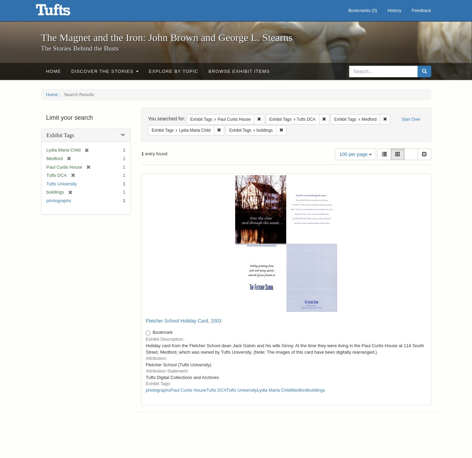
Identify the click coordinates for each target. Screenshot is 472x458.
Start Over (411, 119)
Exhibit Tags (60, 135)
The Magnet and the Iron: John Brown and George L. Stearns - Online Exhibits (61, 12)
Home (53, 71)
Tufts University (62, 183)
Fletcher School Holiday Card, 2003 (183, 321)
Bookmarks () (362, 10)
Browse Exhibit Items (239, 71)
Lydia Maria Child (274, 390)
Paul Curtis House (188, 390)
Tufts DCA (216, 390)
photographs (59, 200)
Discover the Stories (105, 71)
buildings (316, 390)
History (394, 10)
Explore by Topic (173, 71)
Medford (299, 390)
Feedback (421, 10)
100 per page (355, 154)
